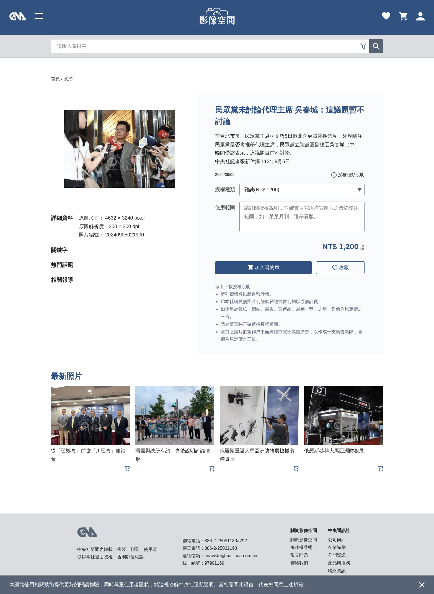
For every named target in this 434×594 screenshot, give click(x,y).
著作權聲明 (301, 547)
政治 (68, 78)
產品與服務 (339, 563)
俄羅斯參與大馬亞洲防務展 (334, 451)
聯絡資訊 (337, 570)
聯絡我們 (299, 563)
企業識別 (337, 547)
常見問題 (299, 555)
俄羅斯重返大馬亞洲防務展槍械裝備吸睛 (257, 455)
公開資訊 (337, 555)
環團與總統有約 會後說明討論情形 (172, 455)
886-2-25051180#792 (226, 540)
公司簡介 (337, 539)
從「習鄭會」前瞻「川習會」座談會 (88, 455)
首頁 (55, 78)
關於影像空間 (303, 539)
